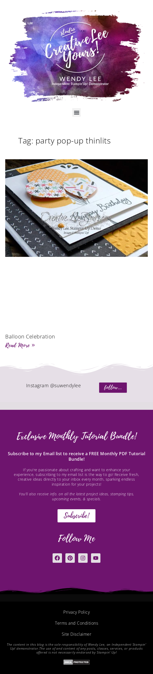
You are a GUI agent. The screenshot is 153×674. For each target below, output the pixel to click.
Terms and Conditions (76, 623)
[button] (76, 112)
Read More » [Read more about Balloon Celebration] (20, 345)
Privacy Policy (76, 612)
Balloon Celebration (30, 336)
